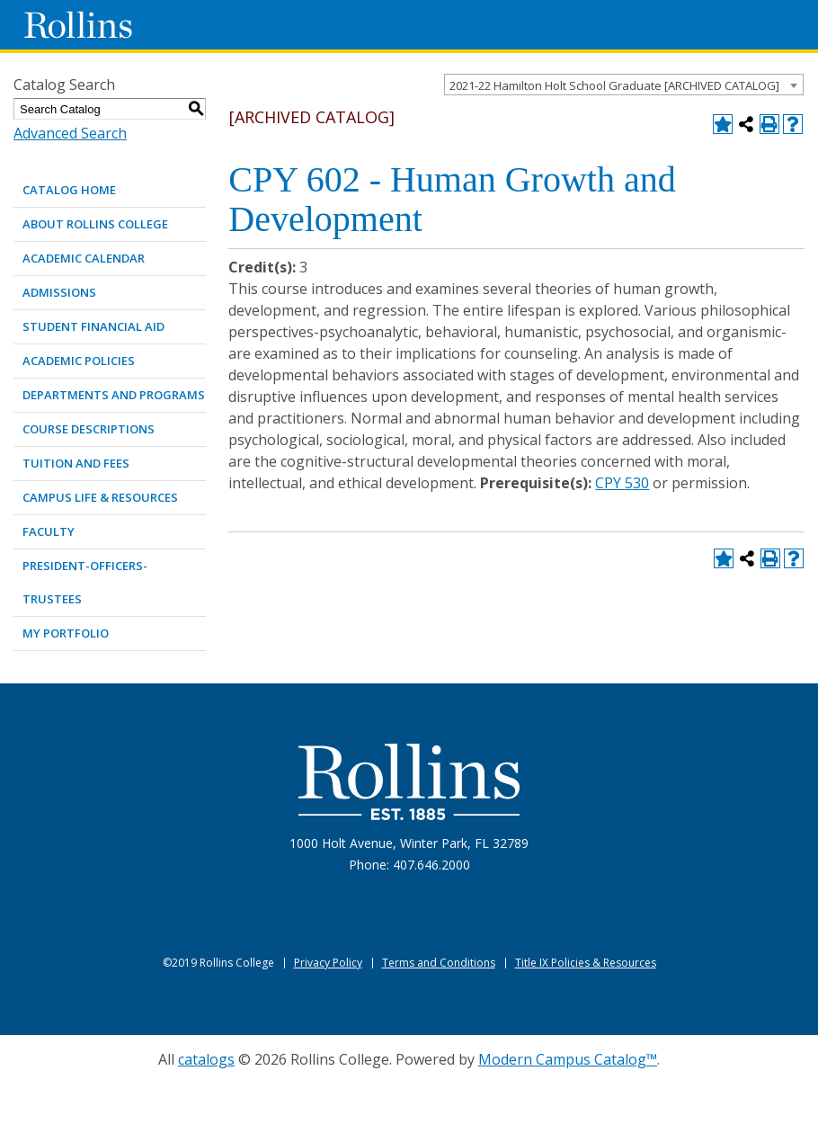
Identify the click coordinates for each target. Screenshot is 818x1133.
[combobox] (624, 84)
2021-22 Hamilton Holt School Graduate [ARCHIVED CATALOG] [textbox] (614, 85)
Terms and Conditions (438, 962)
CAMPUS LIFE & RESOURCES (100, 497)
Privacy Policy (328, 962)
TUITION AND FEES (75, 463)
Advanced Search (70, 133)
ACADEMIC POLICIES (78, 360)
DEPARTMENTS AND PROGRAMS (113, 395)
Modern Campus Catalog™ (567, 1059)
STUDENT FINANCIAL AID (93, 326)
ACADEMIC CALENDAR (83, 258)
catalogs (206, 1059)
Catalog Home (69, 190)
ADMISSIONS (59, 292)
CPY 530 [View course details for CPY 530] (622, 483)
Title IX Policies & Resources (585, 962)
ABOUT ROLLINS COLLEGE (95, 224)
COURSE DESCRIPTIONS (88, 429)
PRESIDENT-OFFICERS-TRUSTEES (84, 582)
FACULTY (48, 531)
